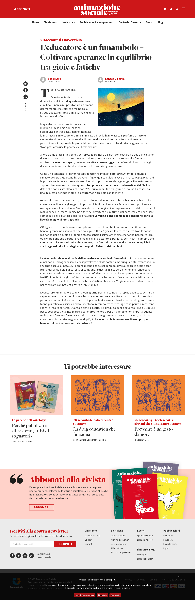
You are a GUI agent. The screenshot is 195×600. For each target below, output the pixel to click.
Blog (160, 22)
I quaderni (168, 539)
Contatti (88, 543)
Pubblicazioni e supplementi (97, 22)
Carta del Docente (130, 22)
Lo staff (88, 539)
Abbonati (22, 9)
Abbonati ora (117, 548)
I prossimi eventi (145, 535)
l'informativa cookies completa (136, 585)
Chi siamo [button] (50, 22)
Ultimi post (142, 554)
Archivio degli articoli (121, 552)
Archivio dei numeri (120, 539)
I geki (166, 548)
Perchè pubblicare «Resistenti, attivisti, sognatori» (31, 431)
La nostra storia (92, 535)
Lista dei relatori (145, 539)
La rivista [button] (67, 22)
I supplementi (170, 543)
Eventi (149, 22)
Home (35, 22)
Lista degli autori (119, 543)
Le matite (168, 535)
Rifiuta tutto (102, 595)
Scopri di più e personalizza (84, 595)
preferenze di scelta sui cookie (116, 588)
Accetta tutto (115, 595)
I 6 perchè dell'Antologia (29, 420)
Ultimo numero (118, 535)
